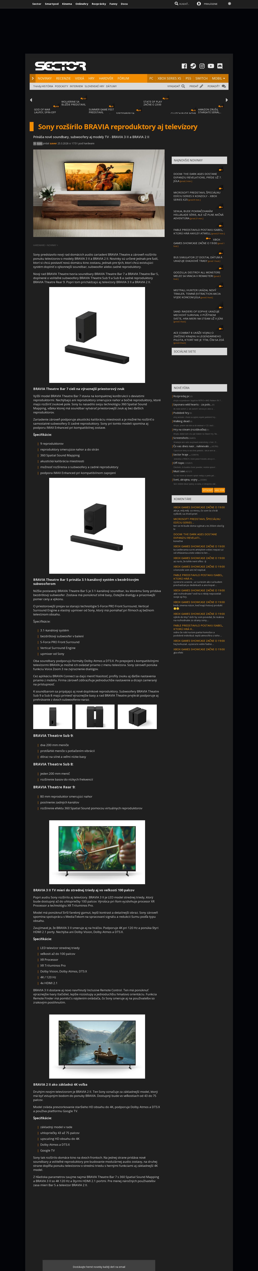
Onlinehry (81, 4)
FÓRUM (123, 78)
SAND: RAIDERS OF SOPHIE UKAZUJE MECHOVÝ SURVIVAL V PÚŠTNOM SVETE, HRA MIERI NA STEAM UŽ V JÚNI (198, 315)
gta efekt (178, 652)
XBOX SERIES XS (169, 78)
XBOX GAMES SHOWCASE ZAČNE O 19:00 (196, 241)
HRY (91, 78)
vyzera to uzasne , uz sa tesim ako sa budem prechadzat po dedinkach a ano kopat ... (197, 583)
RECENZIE (63, 78)
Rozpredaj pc (181, 396)
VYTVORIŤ (208, 490)
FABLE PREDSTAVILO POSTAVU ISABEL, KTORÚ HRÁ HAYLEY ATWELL (198, 231)
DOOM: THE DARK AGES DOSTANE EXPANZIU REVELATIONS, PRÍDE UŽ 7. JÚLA (197, 177)
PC (151, 78)
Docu (124, 4)
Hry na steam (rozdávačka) (189, 429)
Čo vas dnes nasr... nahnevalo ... (192, 446)
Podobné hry (181, 412)
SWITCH (201, 78)
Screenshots (181, 438)
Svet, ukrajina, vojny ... (186, 479)
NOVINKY (45, 78)
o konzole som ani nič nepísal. (189, 569)
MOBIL (217, 78)
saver (53, 143)
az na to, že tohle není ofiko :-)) (189, 561)
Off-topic (178, 463)
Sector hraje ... (182, 454)
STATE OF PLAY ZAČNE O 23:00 (152, 103)
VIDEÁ (79, 78)
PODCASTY (61, 86)
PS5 (188, 78)
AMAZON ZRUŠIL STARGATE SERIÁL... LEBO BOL (209, 112)
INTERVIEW (76, 86)
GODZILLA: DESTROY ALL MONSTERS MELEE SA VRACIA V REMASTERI (196, 274)
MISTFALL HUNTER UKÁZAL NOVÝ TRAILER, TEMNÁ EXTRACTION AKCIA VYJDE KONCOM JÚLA (197, 293)
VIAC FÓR (219, 490)
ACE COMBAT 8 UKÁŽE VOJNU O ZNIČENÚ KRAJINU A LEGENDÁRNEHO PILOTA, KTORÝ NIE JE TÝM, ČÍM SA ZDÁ (198, 336)
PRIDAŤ (193, 86)
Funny (113, 4)
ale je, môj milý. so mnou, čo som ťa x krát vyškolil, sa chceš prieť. (195, 512)
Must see (179, 471)
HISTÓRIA (47, 86)
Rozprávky (99, 4)
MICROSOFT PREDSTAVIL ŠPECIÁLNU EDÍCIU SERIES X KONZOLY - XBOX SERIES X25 (196, 196)
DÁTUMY (111, 86)
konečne (178, 541)
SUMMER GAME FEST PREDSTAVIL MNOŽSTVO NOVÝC (101, 112)
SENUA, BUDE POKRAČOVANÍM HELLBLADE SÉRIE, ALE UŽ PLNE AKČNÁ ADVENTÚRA (198, 214)
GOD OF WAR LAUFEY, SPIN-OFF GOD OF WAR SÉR (45, 112)
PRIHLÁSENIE (211, 4)
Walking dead (181, 421)
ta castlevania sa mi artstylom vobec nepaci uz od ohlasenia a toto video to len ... (198, 551)
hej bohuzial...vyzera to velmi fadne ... (193, 644)
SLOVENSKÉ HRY (94, 86)
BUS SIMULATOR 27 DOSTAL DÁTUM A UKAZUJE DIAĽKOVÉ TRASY (197, 259)
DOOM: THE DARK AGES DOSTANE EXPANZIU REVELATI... (195, 535)
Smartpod (52, 4)
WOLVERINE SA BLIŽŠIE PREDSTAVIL (73, 103)
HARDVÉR (106, 78)
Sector (36, 4)
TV (35, 143)
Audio (39, 143)
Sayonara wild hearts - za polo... (192, 404)
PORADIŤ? (213, 86)
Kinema (67, 4)
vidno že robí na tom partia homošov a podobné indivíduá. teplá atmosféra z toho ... (197, 634)
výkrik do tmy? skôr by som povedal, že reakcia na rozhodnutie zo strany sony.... (198, 618)
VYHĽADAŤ (173, 86)
